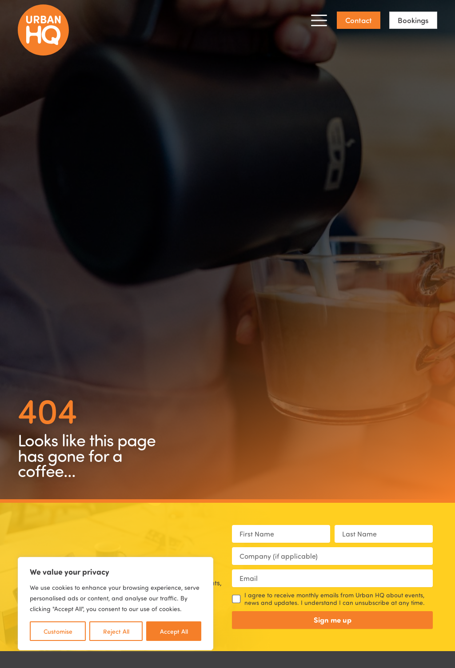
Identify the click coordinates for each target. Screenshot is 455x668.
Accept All (174, 631)
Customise (58, 631)
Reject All (116, 631)
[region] (115, 603)
